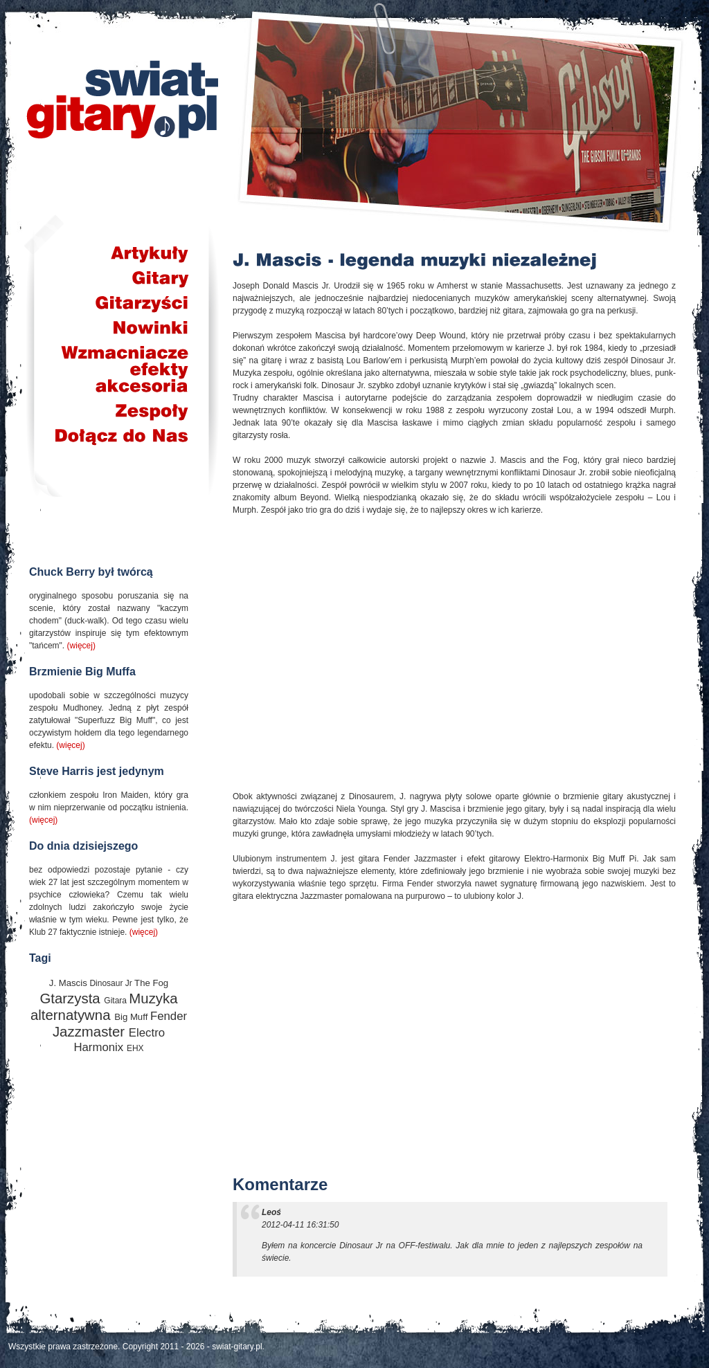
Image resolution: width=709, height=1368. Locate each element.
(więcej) (81, 645)
